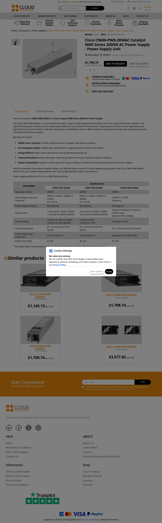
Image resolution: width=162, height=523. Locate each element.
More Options (96, 271)
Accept (109, 271)
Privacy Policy (59, 265)
